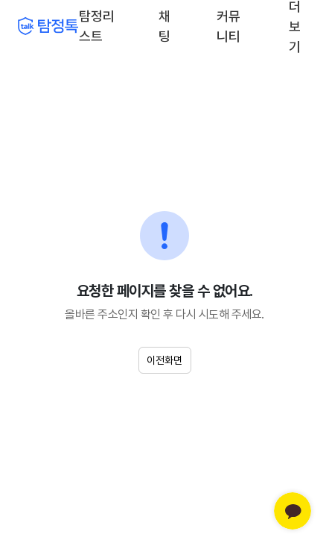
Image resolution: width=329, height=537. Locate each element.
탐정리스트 (97, 26)
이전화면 (164, 360)
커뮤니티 (228, 26)
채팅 (166, 25)
